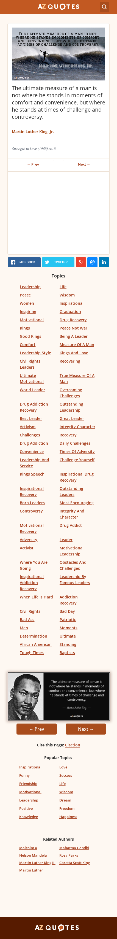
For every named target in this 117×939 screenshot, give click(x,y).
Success (65, 775)
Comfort (27, 344)
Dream (65, 800)
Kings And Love (74, 352)
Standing (68, 644)
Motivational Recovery (32, 528)
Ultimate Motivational (32, 378)
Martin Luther (31, 870)
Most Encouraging (77, 502)
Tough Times (32, 652)
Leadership (30, 286)
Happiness (68, 816)
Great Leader (72, 418)
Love (63, 767)
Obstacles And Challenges (73, 565)
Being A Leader (74, 336)
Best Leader (31, 418)
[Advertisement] (58, 213)
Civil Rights (30, 611)
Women (27, 303)
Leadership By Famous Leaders (75, 579)
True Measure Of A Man (77, 378)
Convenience (32, 451)
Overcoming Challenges (71, 392)
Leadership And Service (34, 462)
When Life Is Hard (36, 597)
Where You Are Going (34, 565)
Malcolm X (28, 847)
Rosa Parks (68, 855)
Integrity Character (77, 426)
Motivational (32, 319)
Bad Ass (27, 619)
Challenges (30, 435)
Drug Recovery (73, 319)
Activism (27, 426)
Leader (66, 539)
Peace (25, 295)
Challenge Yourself (77, 459)
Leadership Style (35, 352)
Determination (33, 636)
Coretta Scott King (74, 862)
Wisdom (67, 295)
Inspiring (28, 311)
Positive (26, 808)
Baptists (67, 652)
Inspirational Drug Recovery (77, 477)
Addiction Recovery (69, 600)
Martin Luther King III (37, 862)
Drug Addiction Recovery (34, 407)
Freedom (66, 808)
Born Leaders (32, 502)
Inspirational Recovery (32, 491)
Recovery (68, 435)
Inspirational (71, 303)
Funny (24, 775)
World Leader (32, 389)
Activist (27, 548)
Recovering (70, 361)
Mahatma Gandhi (74, 847)
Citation (72, 745)
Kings (25, 328)
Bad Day (67, 611)
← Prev (33, 164)
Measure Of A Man (77, 344)
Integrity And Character (72, 514)
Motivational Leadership (71, 551)
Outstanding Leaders (71, 491)
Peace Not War (73, 328)
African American (36, 644)
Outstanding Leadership (71, 407)
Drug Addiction (34, 443)
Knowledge (28, 816)
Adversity (28, 539)
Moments (68, 627)
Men (24, 627)
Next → (84, 164)
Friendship (28, 783)
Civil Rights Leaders (30, 364)
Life (63, 286)
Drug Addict (71, 525)
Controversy (31, 511)
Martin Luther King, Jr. (33, 131)
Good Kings (30, 336)
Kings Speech (32, 474)
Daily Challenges (75, 443)
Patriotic (68, 619)
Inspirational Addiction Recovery (32, 582)
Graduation (70, 311)
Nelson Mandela (33, 855)
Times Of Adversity (77, 451)
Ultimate (68, 636)
